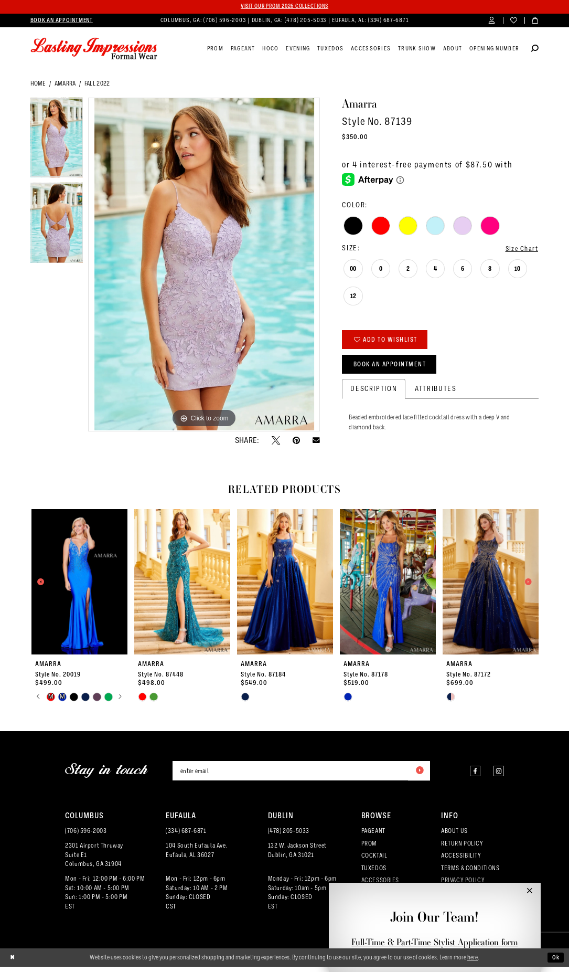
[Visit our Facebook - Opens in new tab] (471, 775)
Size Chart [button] (520, 249)
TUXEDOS (374, 873)
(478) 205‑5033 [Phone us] (306, 20)
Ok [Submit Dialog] (556, 962)
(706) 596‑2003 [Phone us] (225, 20)
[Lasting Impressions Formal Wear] (94, 49)
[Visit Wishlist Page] (513, 21)
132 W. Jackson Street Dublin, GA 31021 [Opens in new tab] (297, 855)
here (472, 962)
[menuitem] (61, 21)
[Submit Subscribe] (418, 775)
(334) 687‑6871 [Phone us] (388, 20)
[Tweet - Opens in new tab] (276, 441)
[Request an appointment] (61, 21)
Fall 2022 (97, 84)
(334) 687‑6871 (186, 836)
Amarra (65, 84)
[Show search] (535, 50)
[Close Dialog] (12, 962)
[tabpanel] (56, 141)
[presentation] (79, 586)
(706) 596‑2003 (85, 836)
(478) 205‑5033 (288, 836)
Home (38, 84)
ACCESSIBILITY (461, 860)
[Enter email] (301, 775)
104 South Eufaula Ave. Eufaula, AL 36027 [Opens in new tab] (197, 855)
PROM (369, 848)
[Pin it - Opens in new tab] (296, 441)
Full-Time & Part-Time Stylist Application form (434, 942)
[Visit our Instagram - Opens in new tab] (497, 775)
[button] (492, 21)
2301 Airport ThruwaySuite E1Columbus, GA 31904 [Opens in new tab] (94, 860)
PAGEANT (373, 836)
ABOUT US (454, 836)
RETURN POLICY (462, 848)
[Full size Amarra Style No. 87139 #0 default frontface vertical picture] (204, 265)
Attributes (435, 393)
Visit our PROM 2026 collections (284, 6)
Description (373, 393)
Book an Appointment (393, 368)
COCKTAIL (374, 860)
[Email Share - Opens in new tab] (316, 441)
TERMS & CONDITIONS (470, 873)
